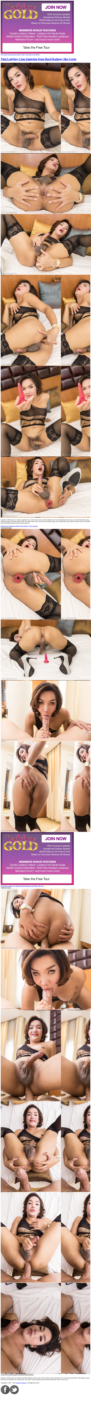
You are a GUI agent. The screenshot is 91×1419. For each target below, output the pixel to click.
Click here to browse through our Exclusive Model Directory (17, 1374)
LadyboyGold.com (21, 1383)
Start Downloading (6, 528)
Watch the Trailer (5, 888)
